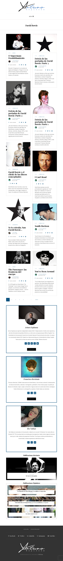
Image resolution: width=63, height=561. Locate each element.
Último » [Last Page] (36, 299)
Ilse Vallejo (15, 232)
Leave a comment (13, 64)
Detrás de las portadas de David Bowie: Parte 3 (44, 61)
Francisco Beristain (42, 66)
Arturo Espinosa (16, 60)
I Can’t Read (41, 177)
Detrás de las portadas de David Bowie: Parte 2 (17, 113)
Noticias (31, 492)
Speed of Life (41, 55)
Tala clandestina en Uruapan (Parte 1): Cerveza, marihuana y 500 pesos (31, 502)
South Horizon (42, 226)
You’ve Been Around (44, 271)
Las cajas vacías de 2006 (31, 513)
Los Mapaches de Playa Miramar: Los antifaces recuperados (31, 491)
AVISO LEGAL (26, 529)
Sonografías (15, 224)
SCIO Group (40, 554)
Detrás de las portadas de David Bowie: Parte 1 (44, 122)
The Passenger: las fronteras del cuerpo (17, 272)
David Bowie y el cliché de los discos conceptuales (17, 174)
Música (14, 53)
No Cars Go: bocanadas (31, 475)
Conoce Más (31, 349)
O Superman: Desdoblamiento (16, 56)
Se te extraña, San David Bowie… (17, 228)
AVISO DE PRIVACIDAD (35, 529)
